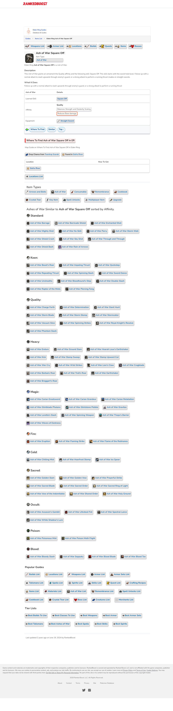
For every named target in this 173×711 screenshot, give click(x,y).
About (60, 683)
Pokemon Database (107, 683)
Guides (29, 39)
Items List (39, 39)
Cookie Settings (152, 670)
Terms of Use (141, 670)
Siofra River (34, 168)
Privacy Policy (128, 670)
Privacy (86, 683)
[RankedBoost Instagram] (89, 690)
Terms (78, 683)
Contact (69, 683)
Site (94, 683)
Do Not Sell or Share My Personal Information (62, 673)
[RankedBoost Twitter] (83, 690)
